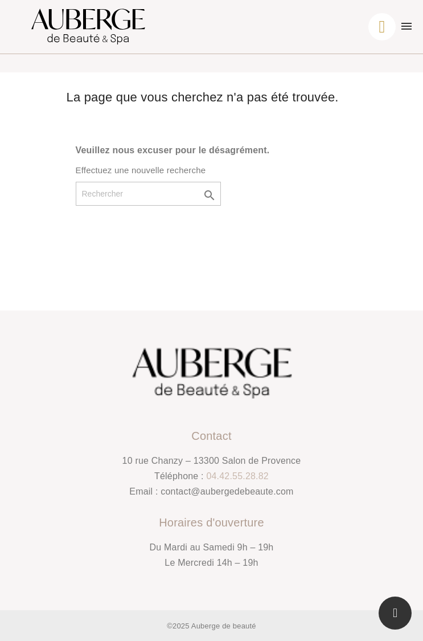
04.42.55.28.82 (237, 476)
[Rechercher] (148, 194)
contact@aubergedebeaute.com (227, 491)
